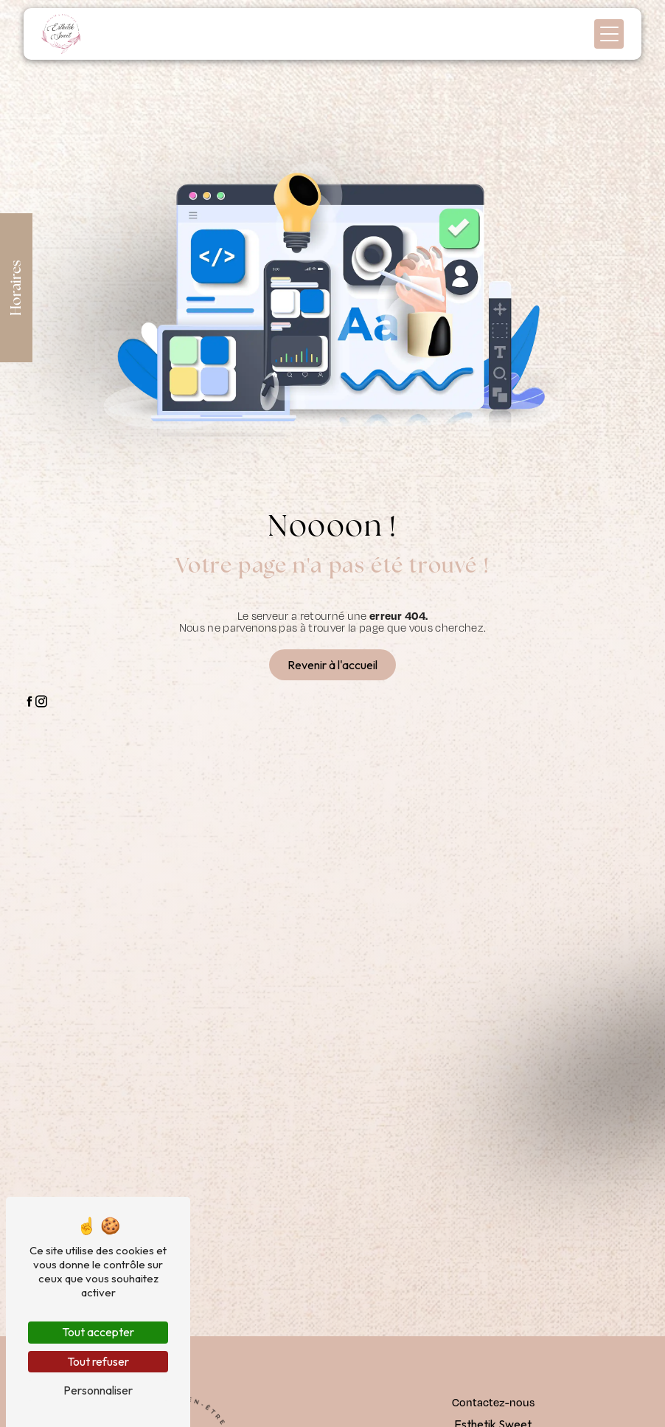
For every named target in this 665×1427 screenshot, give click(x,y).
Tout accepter (98, 1331)
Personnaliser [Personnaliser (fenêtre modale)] (98, 1390)
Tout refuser (98, 1361)
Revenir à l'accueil (332, 664)
